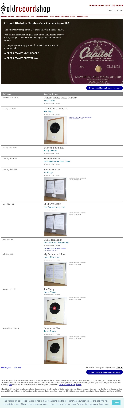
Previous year (6, 368)
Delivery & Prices (68, 16)
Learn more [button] (104, 404)
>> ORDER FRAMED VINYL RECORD (21, 53)
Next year (17, 368)
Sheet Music (55, 16)
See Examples (82, 16)
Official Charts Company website (70, 385)
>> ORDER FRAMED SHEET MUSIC (21, 58)
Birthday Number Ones (25, 16)
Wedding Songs (42, 16)
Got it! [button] (116, 403)
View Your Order (115, 10)
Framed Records (7, 16)
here (10, 385)
